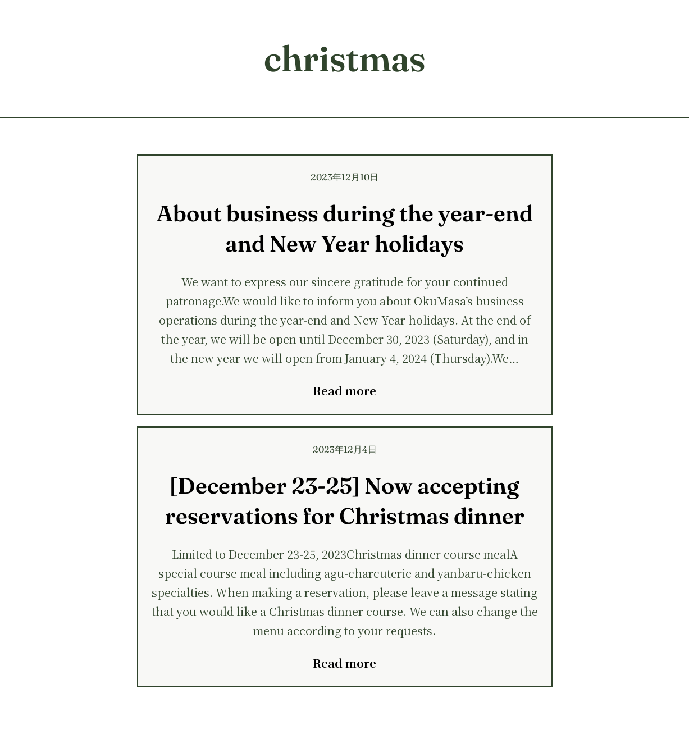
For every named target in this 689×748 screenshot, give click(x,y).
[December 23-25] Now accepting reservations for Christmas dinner (344, 501)
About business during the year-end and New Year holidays (345, 228)
